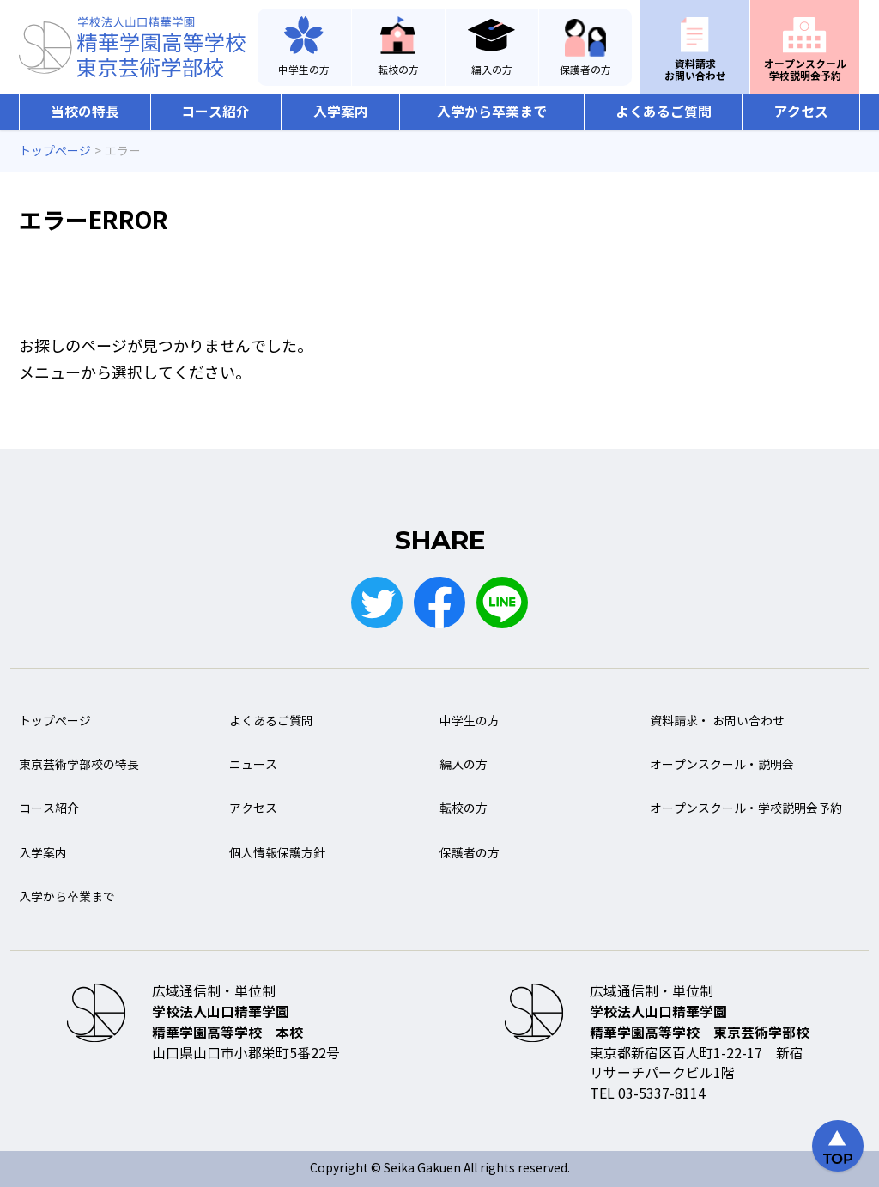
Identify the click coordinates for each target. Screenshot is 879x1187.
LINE (502, 602)
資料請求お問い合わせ (695, 70)
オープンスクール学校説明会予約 (805, 70)
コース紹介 (215, 112)
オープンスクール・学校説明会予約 (746, 809)
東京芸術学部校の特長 (79, 765)
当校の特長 (85, 112)
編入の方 (491, 70)
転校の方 (398, 70)
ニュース (253, 765)
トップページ (55, 721)
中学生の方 (304, 70)
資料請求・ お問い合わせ (717, 721)
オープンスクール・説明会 (722, 765)
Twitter (377, 602)
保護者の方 (585, 70)
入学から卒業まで (492, 112)
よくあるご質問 (663, 112)
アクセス (800, 112)
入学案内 (340, 112)
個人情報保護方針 (277, 853)
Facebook (439, 602)
